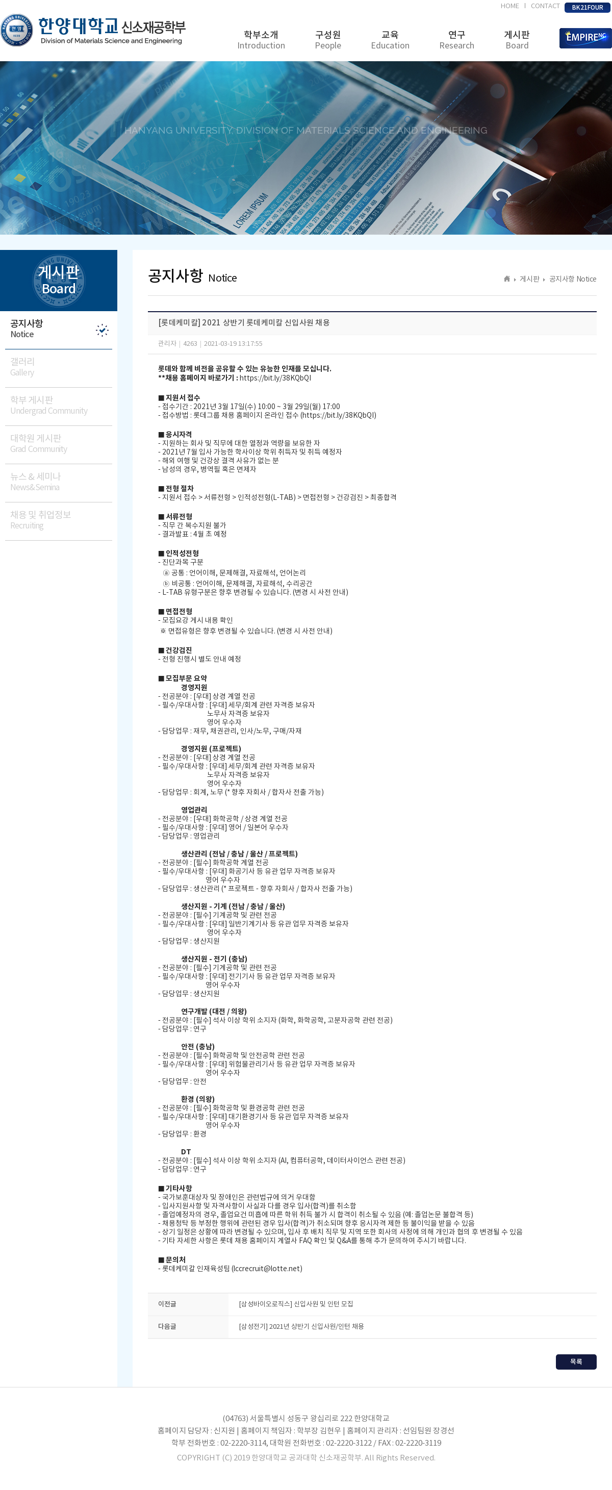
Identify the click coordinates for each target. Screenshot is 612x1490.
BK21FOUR (587, 7)
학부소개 (261, 40)
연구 (456, 40)
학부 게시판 (61, 405)
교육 (390, 40)
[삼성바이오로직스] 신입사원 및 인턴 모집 (296, 1304)
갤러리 (61, 367)
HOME (510, 6)
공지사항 (61, 329)
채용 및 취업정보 (61, 520)
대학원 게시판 (61, 444)
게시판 (517, 40)
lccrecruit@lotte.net (267, 1269)
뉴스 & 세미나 (61, 482)
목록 (576, 1362)
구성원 (328, 40)
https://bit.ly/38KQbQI (275, 378)
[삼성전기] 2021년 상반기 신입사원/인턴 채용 (301, 1327)
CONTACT (545, 6)
